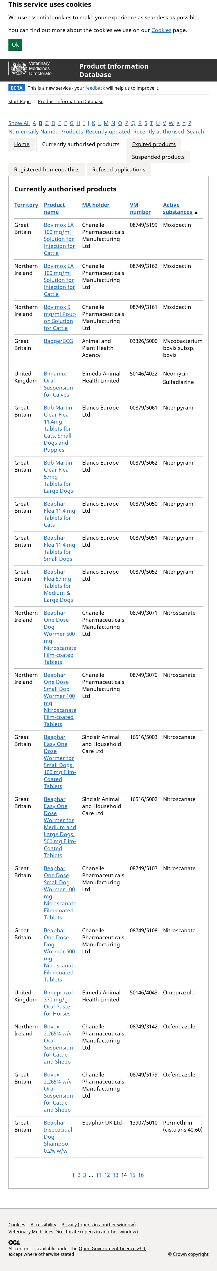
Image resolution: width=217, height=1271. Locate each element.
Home (22, 144)
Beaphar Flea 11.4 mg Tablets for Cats (59, 514)
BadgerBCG (58, 341)
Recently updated (108, 131)
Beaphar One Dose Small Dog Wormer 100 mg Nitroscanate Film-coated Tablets (60, 699)
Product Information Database (114, 70)
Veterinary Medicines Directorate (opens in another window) (73, 1232)
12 (107, 1175)
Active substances (178, 208)
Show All (19, 123)
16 (141, 1175)
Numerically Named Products (45, 131)
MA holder (96, 205)
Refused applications (118, 169)
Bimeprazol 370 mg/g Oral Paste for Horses (58, 1003)
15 (132, 1175)
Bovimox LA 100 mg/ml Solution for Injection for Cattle (59, 239)
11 (98, 1175)
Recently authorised (158, 131)
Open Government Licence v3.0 (112, 1248)
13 (115, 1175)
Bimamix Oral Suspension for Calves (58, 384)
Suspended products (158, 156)
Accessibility (43, 1225)
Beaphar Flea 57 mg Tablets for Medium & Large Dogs (58, 585)
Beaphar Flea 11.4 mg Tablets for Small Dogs (59, 548)
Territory (26, 205)
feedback (95, 88)
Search (195, 131)
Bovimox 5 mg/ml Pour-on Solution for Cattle (60, 317)
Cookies (161, 30)
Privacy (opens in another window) (99, 1225)
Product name (54, 208)
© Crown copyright (188, 1254)
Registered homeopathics (47, 169)
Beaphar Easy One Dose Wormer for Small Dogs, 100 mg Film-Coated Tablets (60, 761)
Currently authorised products (80, 144)
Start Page (19, 101)
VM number (140, 208)
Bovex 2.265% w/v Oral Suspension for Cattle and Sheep (58, 1044)
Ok (15, 44)
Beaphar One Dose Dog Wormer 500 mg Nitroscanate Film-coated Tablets (60, 637)
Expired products (154, 144)
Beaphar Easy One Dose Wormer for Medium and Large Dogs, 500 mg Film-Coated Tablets (60, 827)
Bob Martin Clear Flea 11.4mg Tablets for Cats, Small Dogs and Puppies (58, 428)
